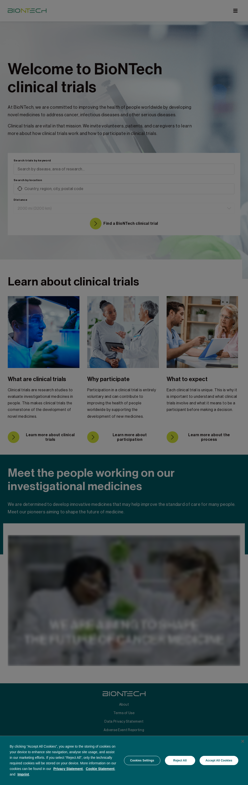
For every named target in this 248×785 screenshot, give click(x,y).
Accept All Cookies (219, 760)
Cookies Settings (142, 760)
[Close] (242, 741)
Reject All (179, 760)
